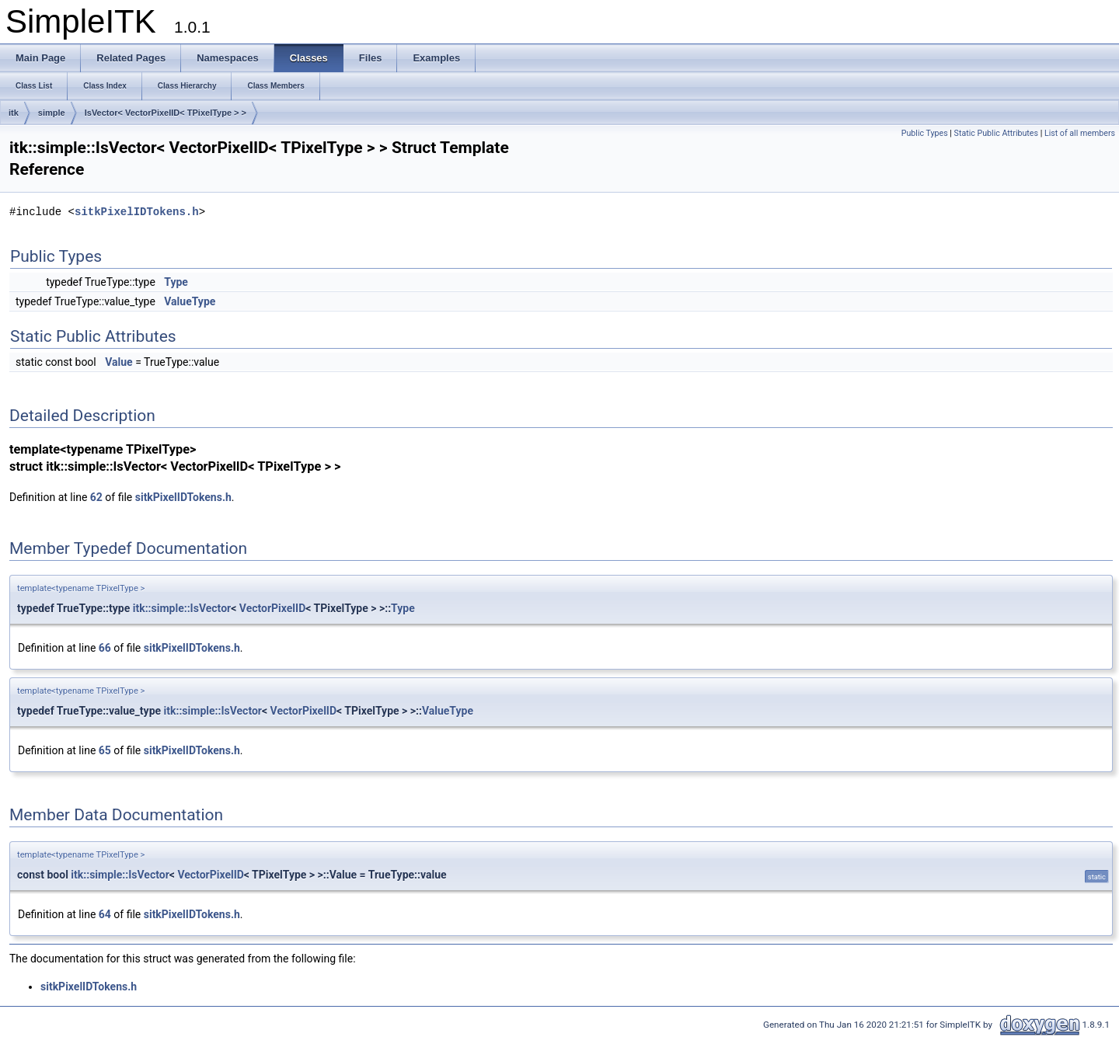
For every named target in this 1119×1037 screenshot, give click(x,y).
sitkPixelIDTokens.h (137, 211)
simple (51, 112)
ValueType (189, 301)
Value (118, 362)
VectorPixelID (272, 608)
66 (105, 648)
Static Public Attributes (996, 133)
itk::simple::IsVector (182, 608)
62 (96, 497)
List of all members (1079, 133)
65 (105, 750)
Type (176, 282)
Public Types (924, 133)
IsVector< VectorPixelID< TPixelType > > (165, 112)
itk (14, 112)
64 (105, 914)
